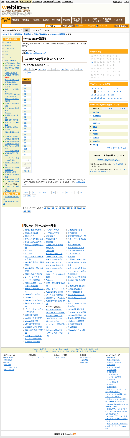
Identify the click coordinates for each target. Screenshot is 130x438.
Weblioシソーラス (53, 262)
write (95, 127)
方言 (81, 351)
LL (25, 117)
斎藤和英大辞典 (31, 315)
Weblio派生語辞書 (75, 292)
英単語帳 (46, 20)
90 (75, 208)
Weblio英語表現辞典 (76, 295)
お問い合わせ (60, 357)
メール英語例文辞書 (54, 295)
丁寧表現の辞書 (52, 233)
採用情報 (84, 362)
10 (45, 208)
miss (95, 130)
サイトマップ (9, 370)
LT (25, 140)
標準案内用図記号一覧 (77, 236)
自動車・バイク (69, 349)
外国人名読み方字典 (33, 242)
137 (34, 72)
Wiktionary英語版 (57, 34)
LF (25, 100)
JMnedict (29, 297)
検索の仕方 (8, 360)
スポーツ (61, 351)
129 (58, 69)
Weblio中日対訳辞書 (33, 327)
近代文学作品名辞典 (76, 248)
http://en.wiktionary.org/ (36, 53)
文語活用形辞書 (31, 233)
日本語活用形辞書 (75, 230)
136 (29, 72)
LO (25, 126)
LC (25, 91)
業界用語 (8, 45)
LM (25, 120)
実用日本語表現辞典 (33, 230)
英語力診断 (56, 20)
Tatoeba (49, 280)
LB (25, 88)
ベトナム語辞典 (112, 382)
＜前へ (26, 69)
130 (63, 69)
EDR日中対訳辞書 (32, 324)
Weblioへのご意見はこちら (109, 160)
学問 (6, 54)
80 (71, 208)
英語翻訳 (66, 20)
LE (25, 97)
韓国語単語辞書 (52, 321)
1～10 (95, 109)
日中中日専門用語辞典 (55, 313)
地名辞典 (28, 250)
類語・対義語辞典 (12, 1)
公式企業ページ (86, 357)
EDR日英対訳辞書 (32, 294)
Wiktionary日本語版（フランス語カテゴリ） (54, 333)
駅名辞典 (50, 248)
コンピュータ (9, 48)
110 (84, 208)
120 (25, 211)
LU (25, 143)
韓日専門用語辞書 (75, 324)
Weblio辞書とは (9, 357)
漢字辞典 (71, 256)
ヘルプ (126, 2)
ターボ (86, 20)
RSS (74, 434)
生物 (67, 351)
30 (53, 208)
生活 (40, 351)
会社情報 (84, 360)
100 (79, 208)
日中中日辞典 (37, 1)
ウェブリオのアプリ (37, 357)
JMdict (49, 271)
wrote (95, 134)
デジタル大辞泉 (52, 230)
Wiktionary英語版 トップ (12, 30)
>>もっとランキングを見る (117, 148)
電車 (60, 349)
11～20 (108, 108)
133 (76, 69)
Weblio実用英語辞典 (54, 268)
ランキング (36, 30)
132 (72, 69)
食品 (72, 351)
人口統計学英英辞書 (33, 318)
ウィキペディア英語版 (77, 312)
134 (81, 69)
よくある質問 (118, 164)
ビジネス (8, 42)
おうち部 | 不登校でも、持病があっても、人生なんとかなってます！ (116, 418)
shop (95, 119)
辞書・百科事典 (40, 34)
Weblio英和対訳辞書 (76, 309)
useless (96, 123)
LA (25, 85)
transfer (96, 141)
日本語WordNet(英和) (77, 286)
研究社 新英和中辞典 (33, 274)
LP (25, 129)
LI (25, 108)
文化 (35, 351)
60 (64, 208)
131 (67, 69)
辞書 (2, 1)
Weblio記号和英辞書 (33, 300)
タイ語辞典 (111, 379)
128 (53, 69)
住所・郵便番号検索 (76, 250)
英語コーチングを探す (97, 20)
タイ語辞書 (72, 327)
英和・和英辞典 (25, 1)
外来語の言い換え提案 (34, 239)
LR (25, 134)
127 (49, 69)
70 (68, 208)
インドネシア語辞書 (33, 336)
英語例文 (15, 20)
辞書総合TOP (117, 2)
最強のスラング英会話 (55, 298)
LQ (25, 131)
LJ (25, 111)
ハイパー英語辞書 (32, 280)
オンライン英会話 (76, 20)
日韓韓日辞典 (48, 1)
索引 (27, 30)
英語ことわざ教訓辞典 (77, 277)
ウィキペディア (74, 253)
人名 (76, 351)
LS (25, 137)
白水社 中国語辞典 (54, 309)
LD (25, 94)
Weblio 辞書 (7, 34)
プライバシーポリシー (12, 367)
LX (25, 152)
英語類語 (25, 20)
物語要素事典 (51, 239)
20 (49, 208)
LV (25, 146)
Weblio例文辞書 (31, 321)
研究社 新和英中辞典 (54, 265)
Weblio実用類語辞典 (54, 259)
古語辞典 (57, 1)
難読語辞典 (29, 236)
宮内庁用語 (72, 233)
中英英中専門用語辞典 (77, 318)
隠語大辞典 (50, 242)
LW (25, 149)
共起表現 (36, 20)
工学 (6, 51)
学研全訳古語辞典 (32, 342)
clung (95, 145)
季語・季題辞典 (74, 245)
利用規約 (7, 365)
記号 (112, 95)
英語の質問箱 (111, 387)
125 (39, 69)
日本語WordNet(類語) (77, 259)
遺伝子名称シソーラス (55, 289)
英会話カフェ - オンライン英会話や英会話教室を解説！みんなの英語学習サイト (116, 411)
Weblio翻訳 (111, 365)
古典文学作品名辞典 (54, 245)
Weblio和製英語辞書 (54, 292)
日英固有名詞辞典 (75, 289)
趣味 (54, 351)
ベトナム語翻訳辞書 (33, 339)
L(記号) (27, 171)
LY (25, 154)
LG (25, 102)
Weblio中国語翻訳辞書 (77, 315)
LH (25, 105)
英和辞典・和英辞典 (22, 34)
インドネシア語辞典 (114, 377)
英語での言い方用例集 (77, 268)
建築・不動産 (88, 349)
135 (25, 72)
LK (25, 114)
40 (56, 208)
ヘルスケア (9, 57)
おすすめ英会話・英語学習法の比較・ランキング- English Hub (116, 426)
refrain (96, 137)
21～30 (121, 108)
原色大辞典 (50, 236)
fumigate (97, 116)
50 (60, 208)
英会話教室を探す (107, 20)
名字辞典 (28, 253)
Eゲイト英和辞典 (32, 277)
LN (25, 123)
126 (44, 69)
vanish (96, 112)
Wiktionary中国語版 (76, 321)
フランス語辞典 (112, 374)
